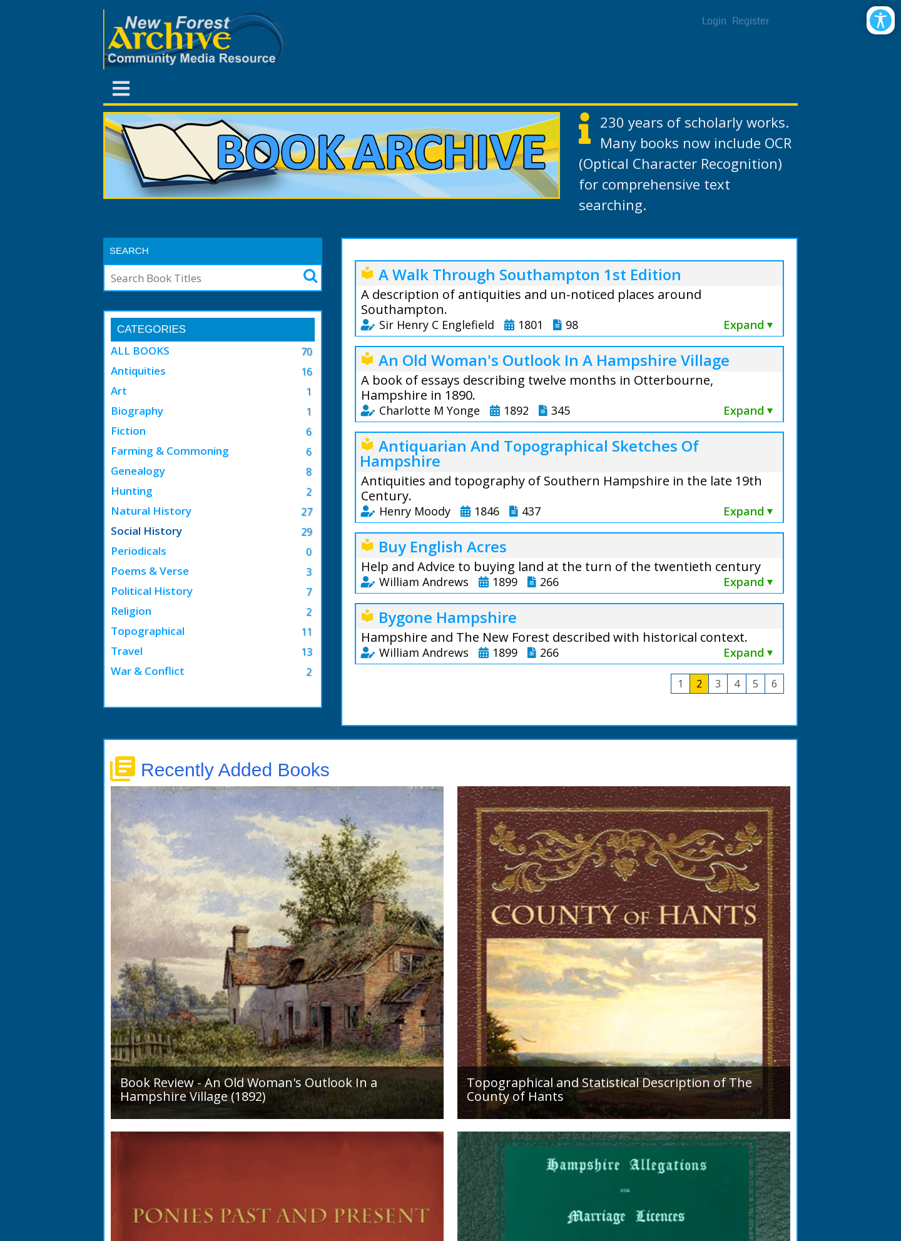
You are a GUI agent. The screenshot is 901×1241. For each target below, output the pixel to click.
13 (306, 652)
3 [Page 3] (718, 684)
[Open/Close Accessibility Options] (881, 20)
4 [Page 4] (737, 684)
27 (306, 512)
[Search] (196, 277)
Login (714, 21)
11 (306, 632)
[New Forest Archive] (197, 39)
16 (306, 371)
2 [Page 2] (699, 684)
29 (306, 532)
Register (751, 21)
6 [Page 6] (774, 684)
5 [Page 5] (755, 684)
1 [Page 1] (680, 684)
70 (306, 351)
